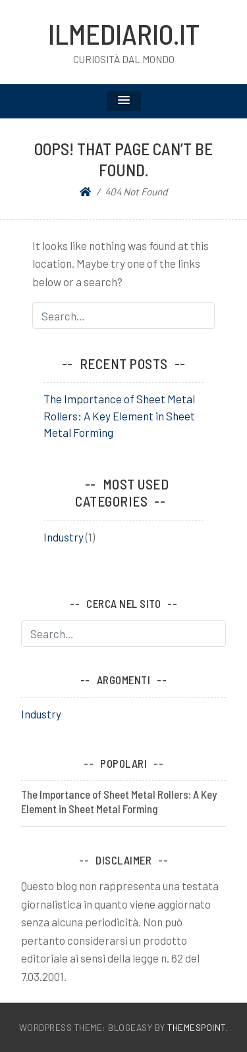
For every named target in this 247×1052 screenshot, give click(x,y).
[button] (124, 101)
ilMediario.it (124, 33)
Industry (63, 536)
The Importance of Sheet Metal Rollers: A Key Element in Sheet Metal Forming (119, 415)
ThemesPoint (196, 1027)
